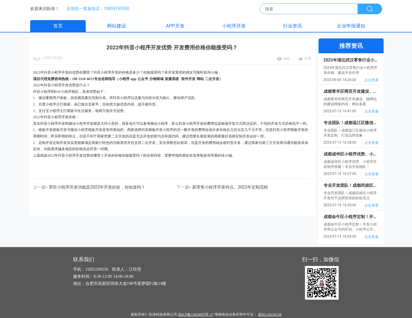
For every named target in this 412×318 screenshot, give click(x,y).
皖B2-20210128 (269, 314)
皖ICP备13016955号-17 (196, 314)
